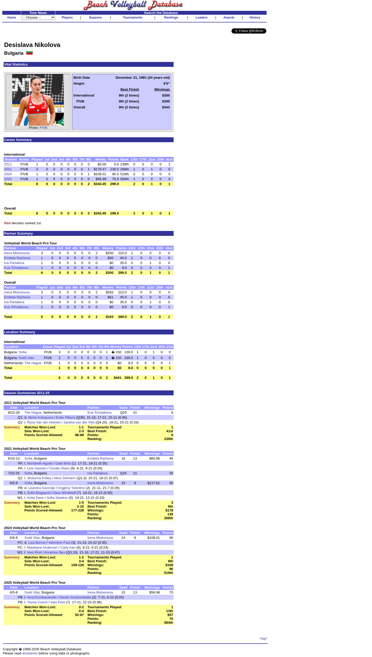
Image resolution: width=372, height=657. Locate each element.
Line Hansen (37, 468)
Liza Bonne (36, 542)
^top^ (264, 638)
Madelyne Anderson (42, 547)
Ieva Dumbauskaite (42, 597)
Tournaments (132, 17)
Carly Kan (68, 547)
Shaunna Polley (39, 478)
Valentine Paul (59, 542)
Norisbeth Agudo (40, 463)
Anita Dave (35, 498)
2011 (8, 164)
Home (11, 17)
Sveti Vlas (26, 358)
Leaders (201, 17)
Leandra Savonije (41, 488)
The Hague (33, 363)
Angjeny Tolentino (71, 488)
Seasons (95, 17)
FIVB (44, 128)
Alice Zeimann (65, 478)
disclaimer (30, 653)
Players (67, 17)
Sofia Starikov (57, 498)
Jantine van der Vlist (79, 422)
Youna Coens (37, 602)
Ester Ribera (65, 417)
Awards (229, 17)
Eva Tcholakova (16, 268)
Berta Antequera (40, 417)
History (255, 17)
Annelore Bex (54, 552)
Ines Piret (34, 552)
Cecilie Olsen (59, 468)
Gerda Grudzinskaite (75, 597)
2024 (8, 174)
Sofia (22, 352)
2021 (8, 169)
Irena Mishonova (17, 253)
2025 (8, 179)
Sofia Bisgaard (38, 493)
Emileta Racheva (17, 258)
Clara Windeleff (64, 493)
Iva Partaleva (14, 263)
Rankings (171, 17)
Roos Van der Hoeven (44, 422)
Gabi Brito (63, 463)
